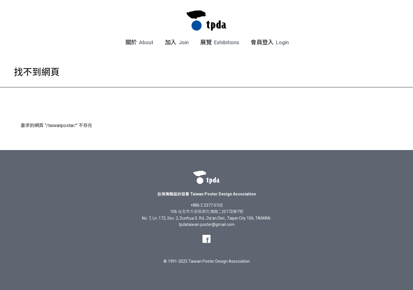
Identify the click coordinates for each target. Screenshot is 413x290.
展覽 (219, 42)
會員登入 (269, 42)
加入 (176, 42)
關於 (139, 42)
